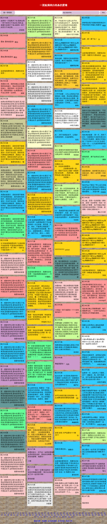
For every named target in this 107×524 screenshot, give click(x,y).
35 (101, 513)
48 (36, 515)
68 (99, 515)
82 (69, 517)
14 (35, 513)
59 (71, 515)
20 (54, 513)
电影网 (44, 521)
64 (86, 515)
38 (5, 515)
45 (27, 515)
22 (61, 513)
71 (35, 517)
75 (47, 517)
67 (96, 515)
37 (2, 515)
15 (39, 513)
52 (49, 515)
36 (104, 513)
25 (70, 513)
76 (50, 517)
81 (66, 517)
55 (58, 515)
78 (56, 517)
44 (24, 515)
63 (83, 515)
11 (26, 513)
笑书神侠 (61, 521)
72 (38, 517)
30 (86, 513)
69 (102, 515)
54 (55, 515)
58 (67, 515)
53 (52, 515)
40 (11, 515)
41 (14, 515)
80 (63, 517)
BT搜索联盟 (52, 521)
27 (76, 513)
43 (20, 515)
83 (72, 517)
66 (93, 515)
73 (41, 517)
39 (8, 515)
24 (67, 513)
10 (23, 513)
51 (45, 515)
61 (77, 515)
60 (74, 515)
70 (105, 515)
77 (53, 517)
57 (64, 515)
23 (64, 513)
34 (98, 513)
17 (45, 513)
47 (33, 515)
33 (95, 513)
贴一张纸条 (7, 12)
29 (82, 513)
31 (89, 513)
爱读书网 (37, 521)
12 (29, 513)
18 (48, 513)
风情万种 (69, 521)
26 (73, 513)
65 (89, 515)
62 (80, 515)
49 (39, 515)
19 (51, 513)
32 (92, 513)
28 (79, 513)
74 (44, 517)
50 (42, 515)
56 (61, 515)
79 (60, 517)
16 (42, 513)
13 (32, 513)
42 (17, 515)
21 (57, 513)
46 (30, 515)
